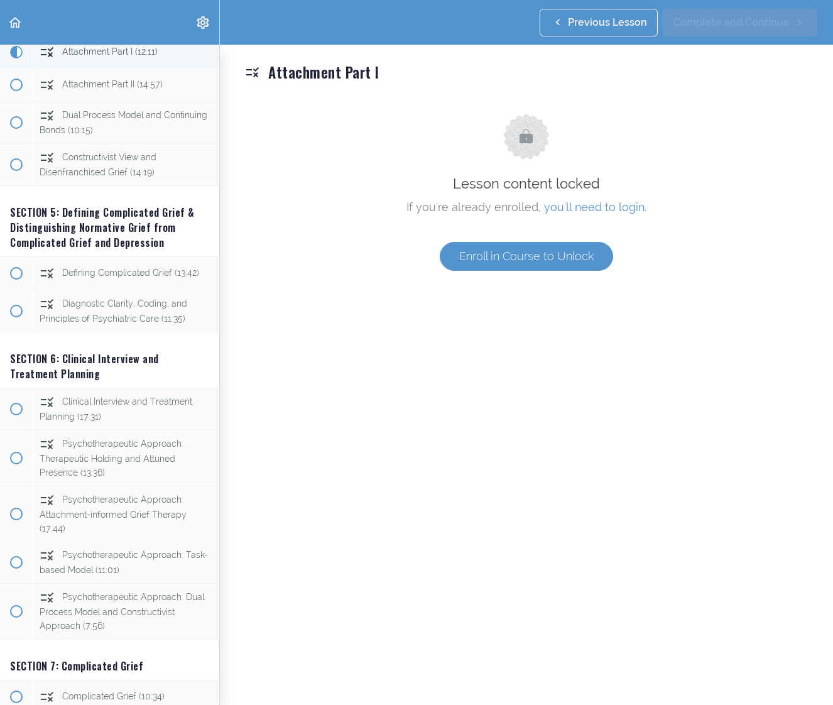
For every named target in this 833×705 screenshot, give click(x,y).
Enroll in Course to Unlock (526, 256)
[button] (15, 22)
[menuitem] (203, 22)
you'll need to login (594, 207)
